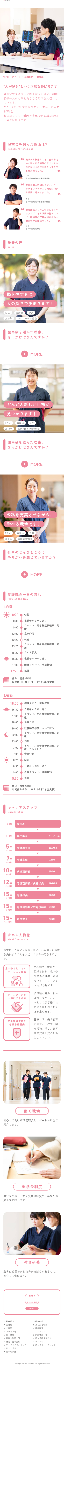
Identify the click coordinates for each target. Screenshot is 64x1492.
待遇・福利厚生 (13, 1454)
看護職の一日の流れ (17, 146)
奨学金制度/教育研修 (17, 166)
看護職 (9, 1438)
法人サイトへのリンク (45, 1458)
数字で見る (11, 1461)
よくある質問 (32, 1408)
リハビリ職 (11, 1444)
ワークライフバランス (16, 1458)
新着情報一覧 (41, 1448)
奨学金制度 (11, 1464)
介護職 (9, 1441)
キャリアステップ (46, 146)
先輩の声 (46, 136)
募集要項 (32, 1397)
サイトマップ (41, 1454)
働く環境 (46, 156)
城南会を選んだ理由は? (17, 135)
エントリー (40, 1444)
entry (32, 1419)
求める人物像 (17, 156)
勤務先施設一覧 (13, 1451)
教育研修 (39, 1434)
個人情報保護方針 (43, 1451)
